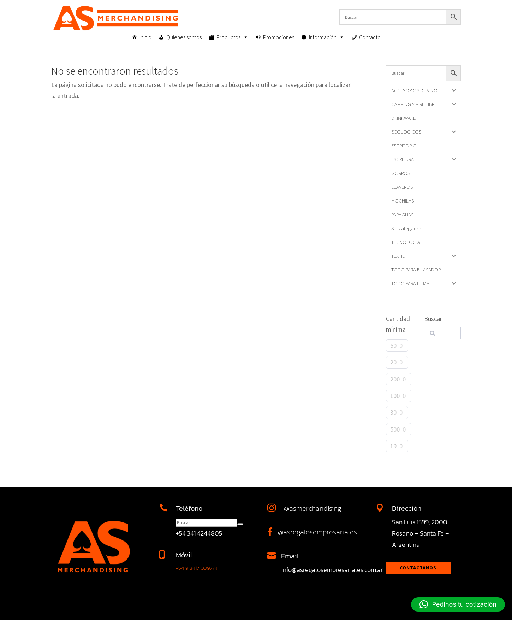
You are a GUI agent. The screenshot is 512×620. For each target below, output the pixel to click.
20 (393, 362)
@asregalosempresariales (317, 532)
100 (395, 396)
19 (393, 446)
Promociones (278, 37)
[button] (458, 604)
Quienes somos (184, 37)
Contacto (370, 37)
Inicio (145, 37)
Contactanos (418, 568)
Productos (232, 37)
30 (393, 412)
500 (395, 429)
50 (393, 345)
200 (395, 379)
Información (326, 37)
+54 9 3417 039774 (197, 568)
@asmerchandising (312, 508)
